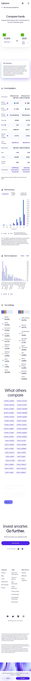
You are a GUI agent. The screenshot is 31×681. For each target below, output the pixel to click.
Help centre (4, 582)
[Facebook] (7, 616)
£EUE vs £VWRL (9, 448)
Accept (23, 678)
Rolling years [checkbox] (13, 193)
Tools (2, 579)
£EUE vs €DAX (21, 456)
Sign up (8, 502)
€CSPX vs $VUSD (9, 405)
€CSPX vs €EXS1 (9, 421)
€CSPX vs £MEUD (22, 437)
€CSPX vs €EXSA (9, 437)
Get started (15, 543)
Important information (14, 573)
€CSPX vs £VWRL (9, 413)
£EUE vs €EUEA (9, 441)
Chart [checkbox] (22, 256)
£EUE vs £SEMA (9, 444)
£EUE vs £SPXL (21, 452)
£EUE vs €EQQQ (21, 468)
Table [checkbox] (27, 256)
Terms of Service (13, 578)
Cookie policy (15, 594)
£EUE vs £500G (9, 452)
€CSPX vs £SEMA (9, 409)
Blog (2, 576)
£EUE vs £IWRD (9, 464)
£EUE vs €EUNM (21, 444)
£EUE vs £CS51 (21, 441)
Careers (24, 573)
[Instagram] (23, 616)
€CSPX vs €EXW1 (22, 417)
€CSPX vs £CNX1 (9, 433)
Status (3, 587)
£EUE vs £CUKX (10, 460)
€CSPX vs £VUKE (21, 425)
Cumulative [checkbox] (5, 194)
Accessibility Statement (15, 598)
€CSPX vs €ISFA (9, 425)
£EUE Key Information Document (26, 170)
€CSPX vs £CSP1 (22, 405)
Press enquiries (24, 579)
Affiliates (24, 576)
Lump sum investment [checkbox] (23, 193)
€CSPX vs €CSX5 (9, 417)
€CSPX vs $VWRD (22, 413)
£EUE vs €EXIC (10, 456)
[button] (8, 38)
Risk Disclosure (14, 582)
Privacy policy (15, 591)
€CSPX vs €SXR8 (9, 401)
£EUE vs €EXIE (9, 472)
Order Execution (14, 587)
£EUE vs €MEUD (21, 472)
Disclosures (14, 602)
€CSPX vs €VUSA (22, 401)
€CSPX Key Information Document (15, 170)
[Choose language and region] (22, 3)
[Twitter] (13, 616)
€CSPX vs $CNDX (22, 433)
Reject (8, 678)
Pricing (3, 573)
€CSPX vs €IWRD (9, 429)
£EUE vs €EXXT (9, 468)
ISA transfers (5, 584)
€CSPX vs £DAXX (21, 421)
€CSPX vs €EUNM (22, 409)
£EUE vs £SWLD (21, 464)
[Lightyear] (5, 3)
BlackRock (15, 142)
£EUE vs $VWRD (21, 448)
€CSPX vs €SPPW (22, 429)
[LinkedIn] (18, 616)
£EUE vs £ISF (21, 460)
